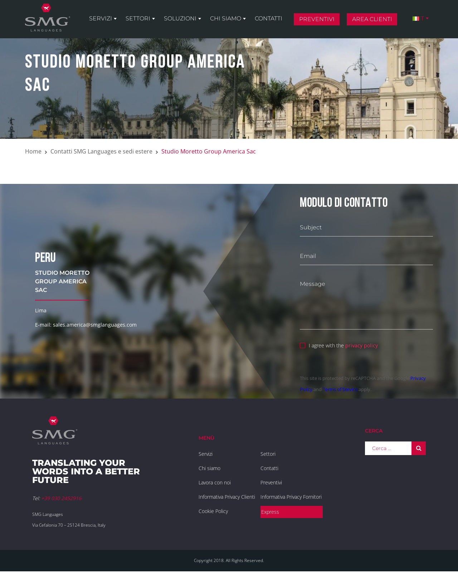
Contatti (268, 18)
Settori (138, 18)
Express (270, 511)
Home (33, 151)
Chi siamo (225, 18)
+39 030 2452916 (61, 498)
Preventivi (317, 19)
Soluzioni (180, 18)
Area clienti (372, 19)
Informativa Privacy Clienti (227, 496)
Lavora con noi (215, 482)
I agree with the (339, 344)
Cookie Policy (213, 511)
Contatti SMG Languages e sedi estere (101, 151)
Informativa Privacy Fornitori (291, 496)
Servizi (100, 18)
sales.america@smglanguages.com (95, 324)
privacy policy (361, 345)
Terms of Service (340, 389)
